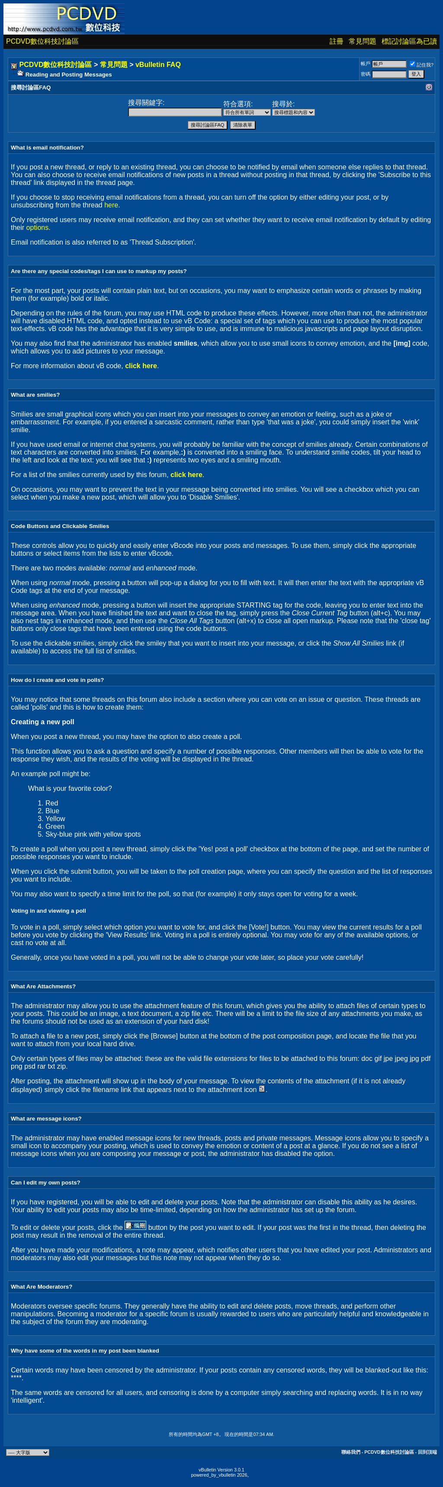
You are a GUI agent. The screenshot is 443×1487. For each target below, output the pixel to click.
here (111, 205)
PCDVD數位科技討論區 (42, 41)
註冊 (336, 41)
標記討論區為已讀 (409, 41)
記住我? (421, 64)
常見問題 (362, 41)
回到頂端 (427, 1452)
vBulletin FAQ (158, 64)
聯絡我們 (350, 1452)
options (37, 227)
